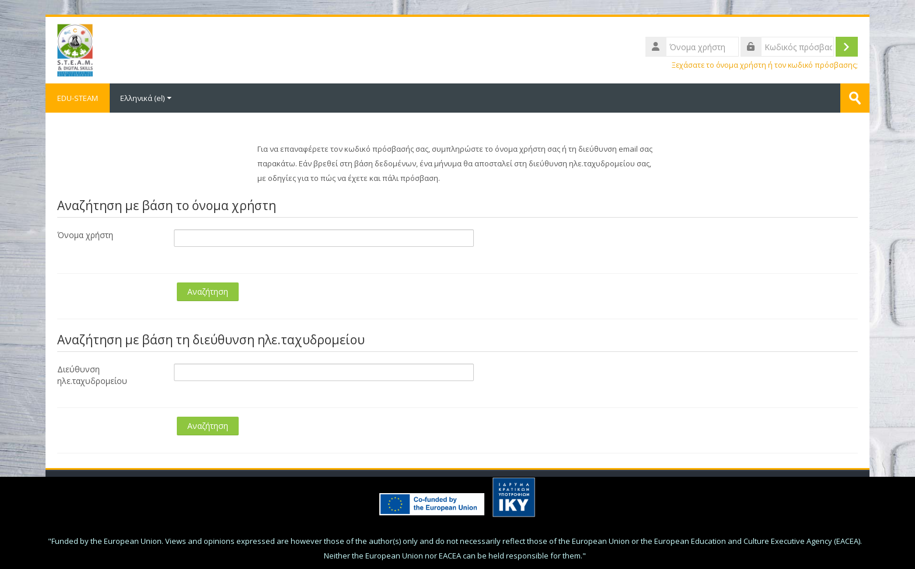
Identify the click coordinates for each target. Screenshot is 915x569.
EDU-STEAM (77, 98)
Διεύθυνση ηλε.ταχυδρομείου (92, 375)
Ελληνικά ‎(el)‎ (146, 98)
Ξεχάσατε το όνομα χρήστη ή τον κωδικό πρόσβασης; (765, 65)
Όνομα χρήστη (85, 234)
